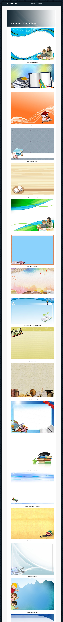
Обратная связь (33, 3)
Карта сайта (39, 3)
